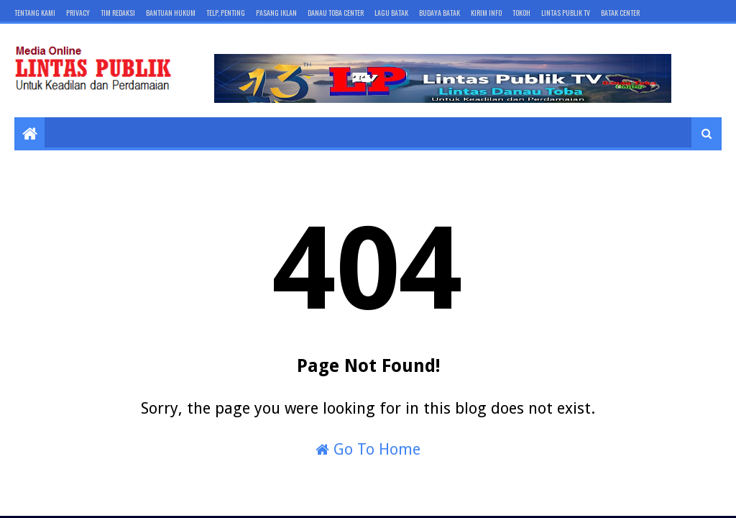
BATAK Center (620, 12)
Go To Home (368, 449)
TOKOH (521, 12)
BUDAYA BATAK (439, 12)
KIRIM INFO (486, 12)
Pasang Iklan (276, 12)
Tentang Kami (34, 12)
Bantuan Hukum (171, 12)
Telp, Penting (225, 12)
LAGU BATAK (391, 12)
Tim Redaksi (118, 12)
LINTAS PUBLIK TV (565, 12)
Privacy (78, 12)
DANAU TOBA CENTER (336, 12)
